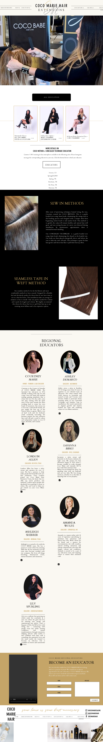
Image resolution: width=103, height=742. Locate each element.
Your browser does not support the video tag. (23, 679)
